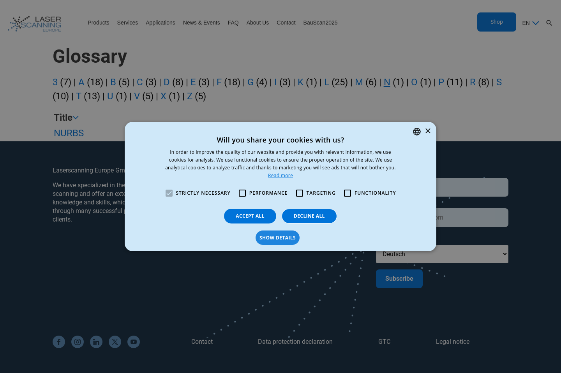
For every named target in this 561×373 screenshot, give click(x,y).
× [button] (427, 131)
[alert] (280, 186)
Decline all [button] (309, 216)
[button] (280, 237)
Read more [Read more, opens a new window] (280, 175)
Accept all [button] (250, 216)
